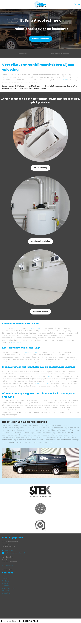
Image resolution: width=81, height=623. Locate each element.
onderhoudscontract (42, 383)
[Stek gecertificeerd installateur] (40, 492)
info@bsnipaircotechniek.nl (13, 553)
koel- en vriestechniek (29, 352)
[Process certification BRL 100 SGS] (40, 525)
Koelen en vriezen (40, 312)
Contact (5, 586)
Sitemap (5, 590)
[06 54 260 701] (75, 4)
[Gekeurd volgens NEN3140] (40, 509)
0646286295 (7, 566)
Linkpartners (6, 593)
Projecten (5, 583)
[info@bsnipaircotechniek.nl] (79, 4)
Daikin (48, 376)
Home (4, 576)
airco (65, 79)
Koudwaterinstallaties (40, 241)
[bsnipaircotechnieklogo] (40, 4)
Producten (6, 581)
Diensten (5, 578)
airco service (16, 342)
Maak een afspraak (40, 38)
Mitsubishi (39, 376)
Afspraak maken (8, 588)
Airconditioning (40, 168)
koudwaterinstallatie (35, 328)
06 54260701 (7, 550)
